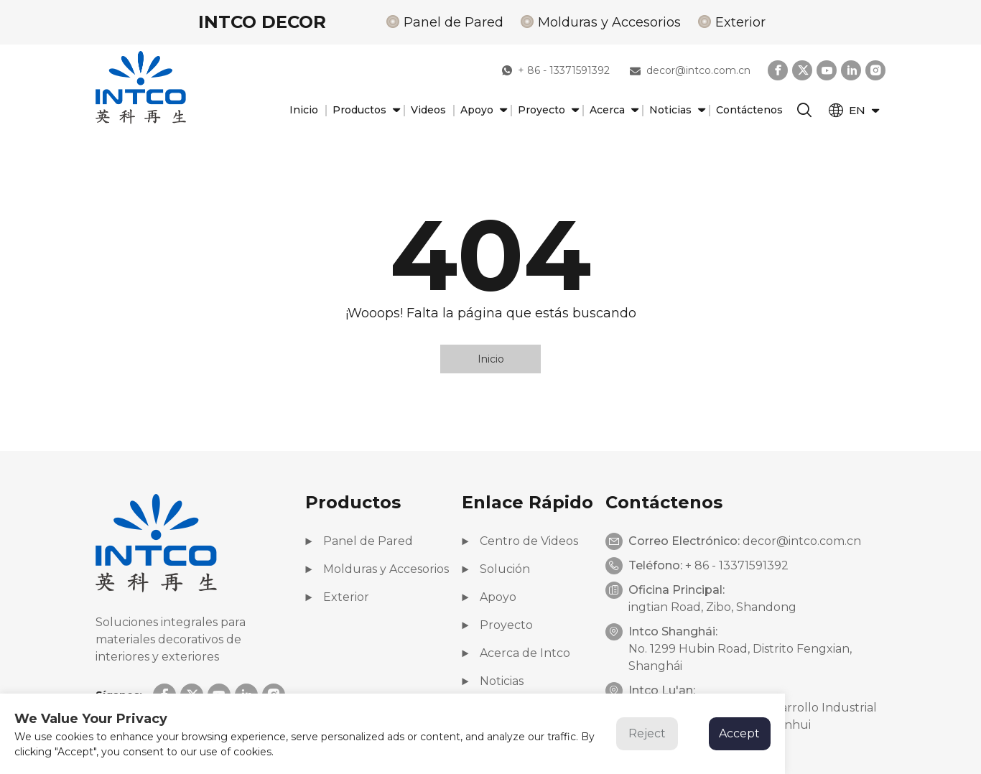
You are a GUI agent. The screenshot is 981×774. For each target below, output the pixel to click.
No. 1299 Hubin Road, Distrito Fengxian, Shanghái (740, 657)
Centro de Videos (520, 541)
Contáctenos (749, 109)
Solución (496, 569)
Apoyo (481, 110)
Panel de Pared (453, 22)
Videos (428, 109)
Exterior (740, 22)
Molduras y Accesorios (609, 22)
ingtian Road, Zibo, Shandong (712, 607)
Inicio (303, 109)
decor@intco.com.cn (690, 70)
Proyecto (546, 110)
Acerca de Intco (516, 653)
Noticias (675, 110)
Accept (739, 733)
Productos (364, 110)
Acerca (612, 110)
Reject (647, 733)
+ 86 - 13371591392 (556, 70)
